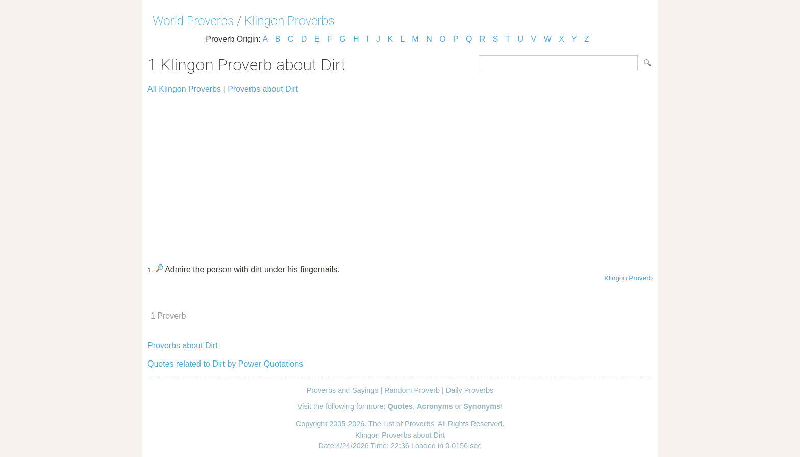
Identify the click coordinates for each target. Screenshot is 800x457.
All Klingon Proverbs (184, 89)
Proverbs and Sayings (343, 390)
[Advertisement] (400, 174)
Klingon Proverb (628, 278)
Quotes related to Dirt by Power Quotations (225, 363)
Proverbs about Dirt (263, 89)
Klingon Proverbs (289, 21)
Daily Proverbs (470, 390)
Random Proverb (412, 390)
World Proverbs (193, 21)
